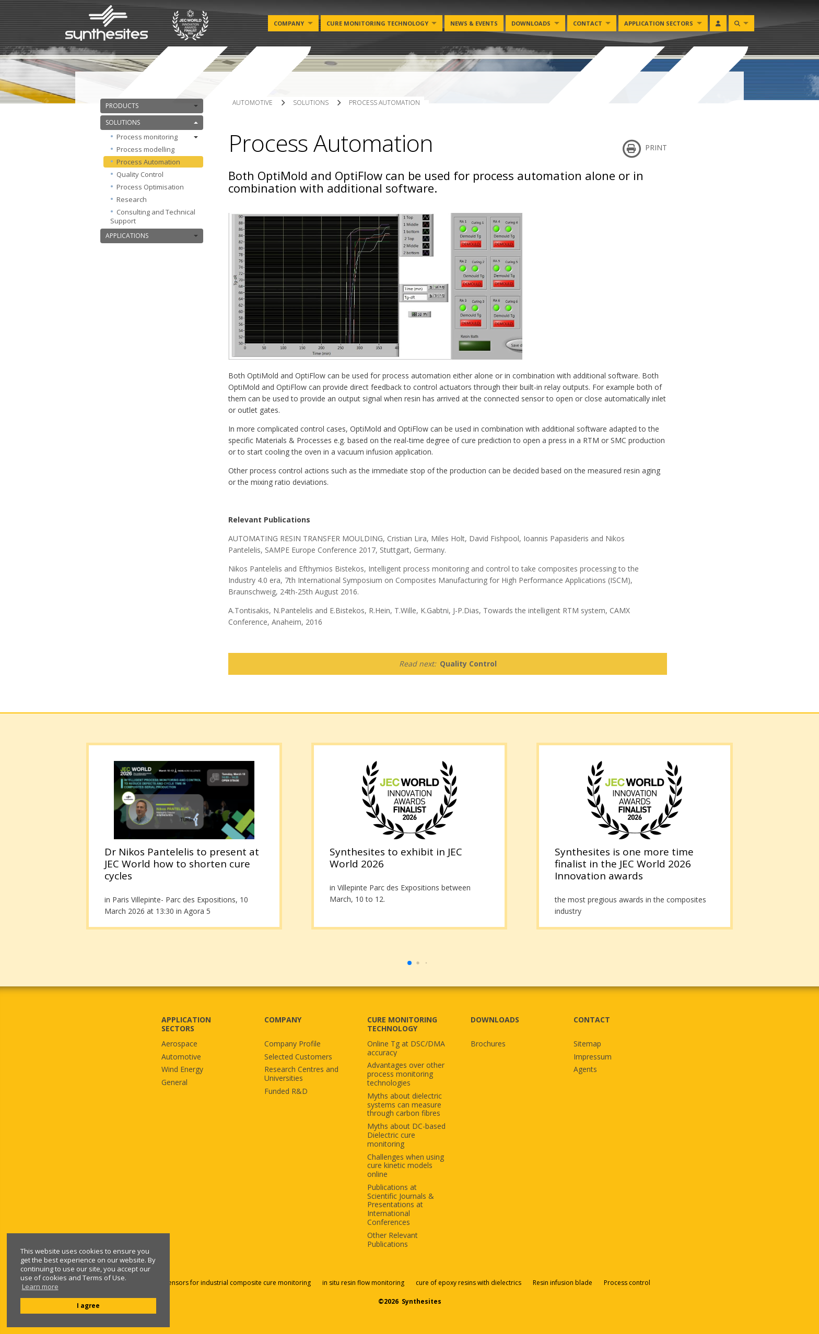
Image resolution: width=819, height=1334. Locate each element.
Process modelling (145, 149)
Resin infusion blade (562, 1282)
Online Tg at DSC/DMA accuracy (406, 1048)
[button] (409, 963)
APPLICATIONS (152, 235)
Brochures (488, 1044)
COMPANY (282, 1020)
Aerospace (179, 1044)
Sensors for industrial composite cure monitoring (238, 1282)
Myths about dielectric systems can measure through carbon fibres (404, 1105)
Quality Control (139, 174)
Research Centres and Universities (301, 1074)
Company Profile (292, 1044)
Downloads (531, 23)
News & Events (474, 23)
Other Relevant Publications (392, 1240)
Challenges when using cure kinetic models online (405, 1166)
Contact (587, 23)
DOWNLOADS (495, 1020)
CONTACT (592, 1020)
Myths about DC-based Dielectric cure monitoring (406, 1135)
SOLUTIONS (152, 122)
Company (289, 23)
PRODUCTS (152, 105)
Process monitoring (157, 136)
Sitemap (587, 1044)
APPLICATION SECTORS (186, 1024)
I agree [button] (88, 1305)
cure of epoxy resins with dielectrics (469, 1282)
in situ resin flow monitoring (363, 1282)
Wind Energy (182, 1069)
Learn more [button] (40, 1286)
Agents (585, 1069)
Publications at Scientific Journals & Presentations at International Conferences (400, 1205)
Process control (627, 1282)
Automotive (181, 1057)
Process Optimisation (150, 187)
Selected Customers (298, 1057)
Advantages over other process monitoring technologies (405, 1074)
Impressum (593, 1057)
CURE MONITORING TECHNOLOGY (402, 1024)
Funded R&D (286, 1091)
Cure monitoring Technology (377, 23)
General (174, 1082)
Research (131, 199)
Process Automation (148, 161)
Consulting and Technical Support (152, 216)
